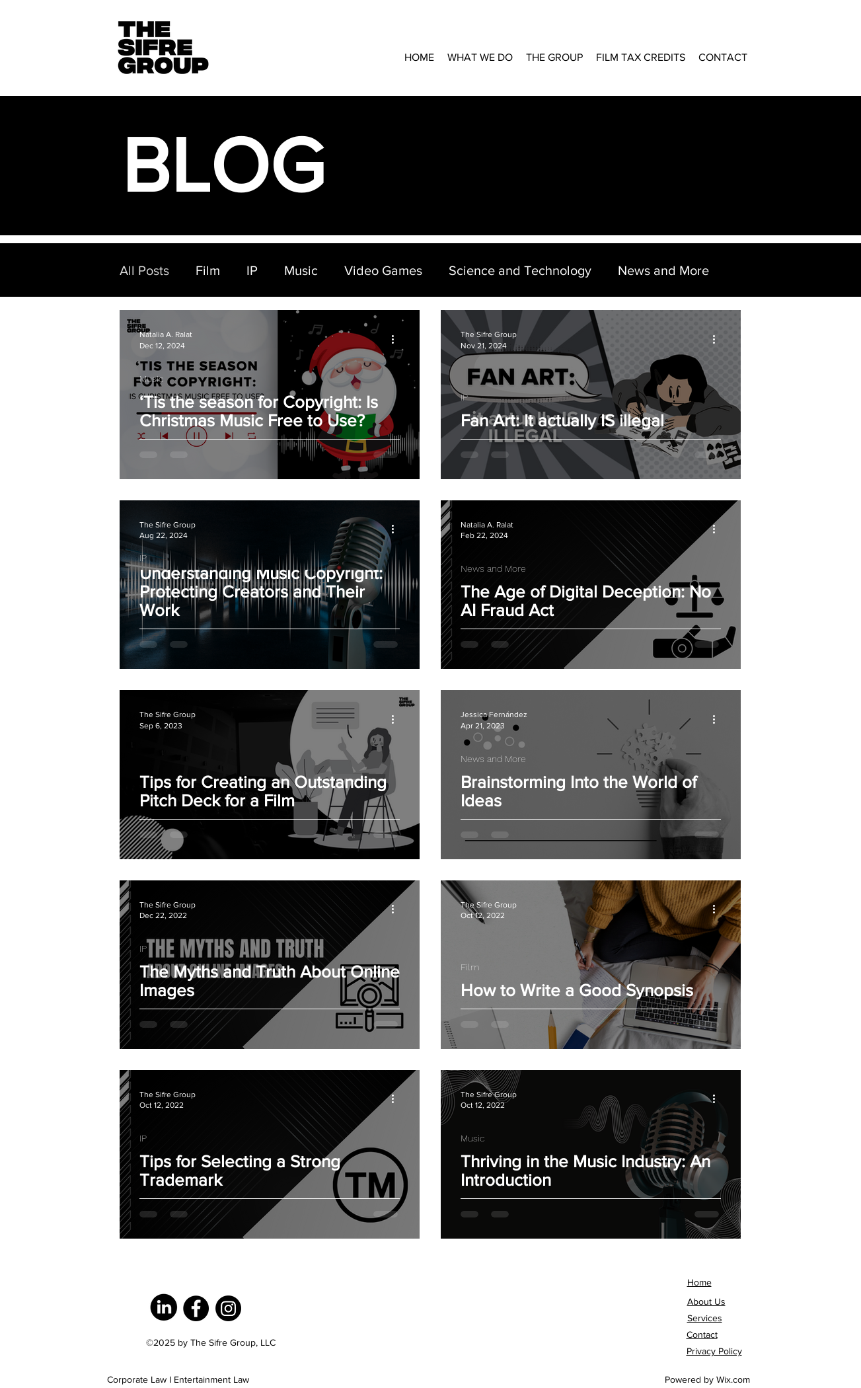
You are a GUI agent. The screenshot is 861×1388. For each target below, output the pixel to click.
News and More (663, 270)
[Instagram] (228, 1308)
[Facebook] (196, 1308)
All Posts (144, 270)
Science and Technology (520, 270)
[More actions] (398, 339)
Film (208, 270)
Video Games (383, 270)
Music (301, 270)
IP (252, 270)
